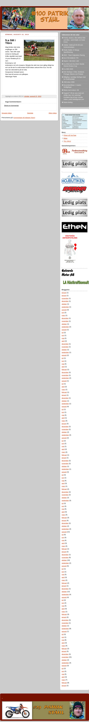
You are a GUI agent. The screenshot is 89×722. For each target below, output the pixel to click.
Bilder (66, 138)
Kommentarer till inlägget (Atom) (24, 118)
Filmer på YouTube (70, 135)
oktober (64, 304)
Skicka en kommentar (11, 105)
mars (63, 315)
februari (64, 369)
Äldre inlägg (53, 113)
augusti (64, 310)
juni (63, 312)
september (65, 307)
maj (63, 338)
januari (64, 293)
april (63, 341)
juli (63, 332)
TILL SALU (67, 141)
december (65, 301)
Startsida (30, 113)
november (65, 298)
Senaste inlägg (7, 113)
